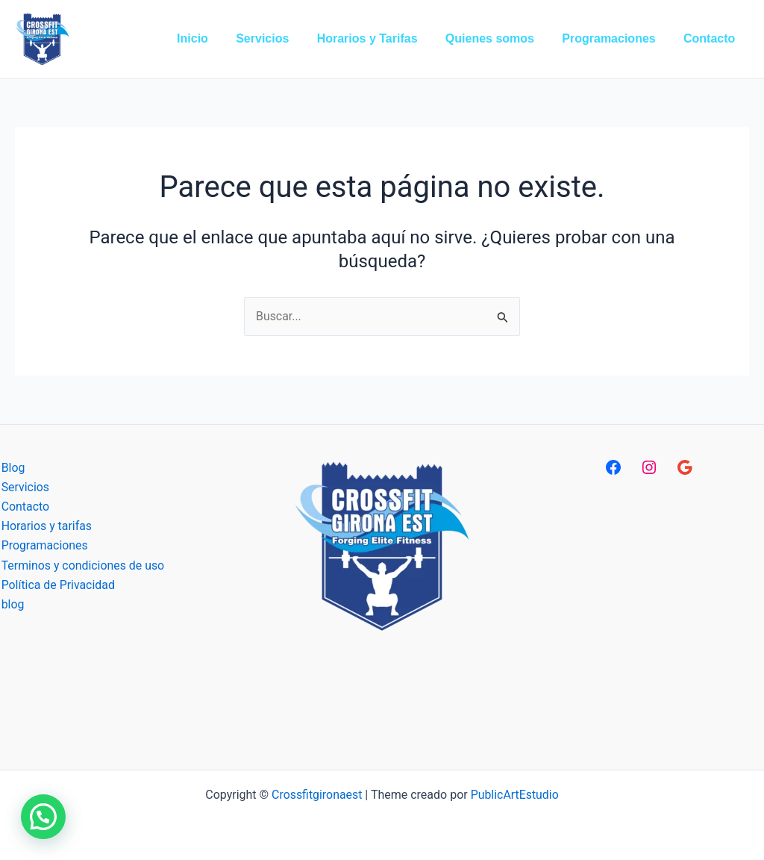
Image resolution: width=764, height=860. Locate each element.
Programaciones (43, 546)
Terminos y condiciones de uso (82, 566)
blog (11, 605)
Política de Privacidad (57, 586)
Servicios (24, 487)
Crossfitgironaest (316, 795)
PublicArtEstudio (515, 795)
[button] (43, 816)
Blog (12, 468)
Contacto (24, 506)
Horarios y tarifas (45, 527)
